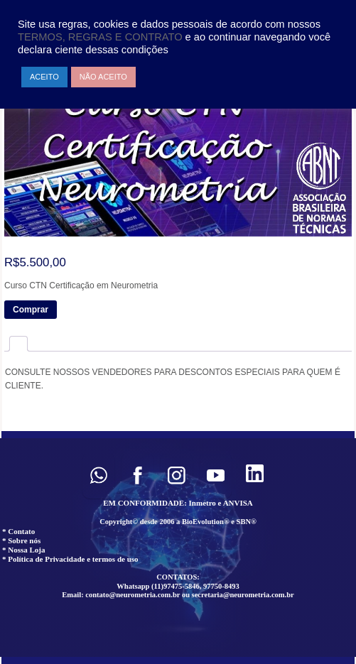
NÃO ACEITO (103, 76)
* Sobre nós (21, 540)
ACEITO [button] (44, 76)
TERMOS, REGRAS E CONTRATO (101, 37)
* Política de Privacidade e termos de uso (70, 559)
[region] (178, 547)
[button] (98, 475)
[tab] (18, 343)
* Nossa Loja (23, 549)
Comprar (30, 310)
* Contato (18, 531)
